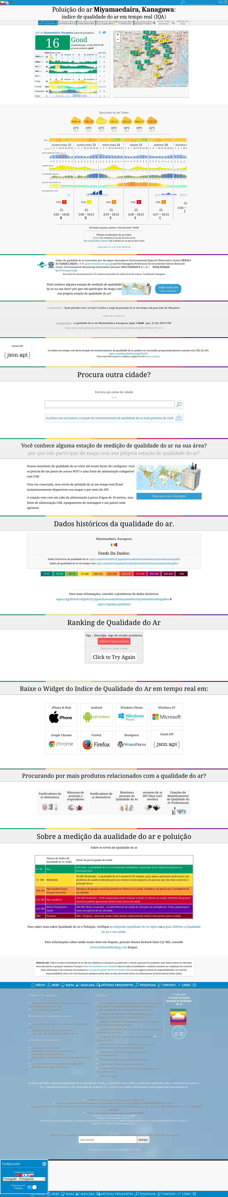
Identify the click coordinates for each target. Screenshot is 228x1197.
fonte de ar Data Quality (45, 1171)
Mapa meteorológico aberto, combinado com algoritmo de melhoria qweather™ (129, 1154)
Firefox (96, 778)
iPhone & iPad (61, 750)
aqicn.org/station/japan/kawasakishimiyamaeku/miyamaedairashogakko (137, 554)
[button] (157, 68)
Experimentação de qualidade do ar (52, 1154)
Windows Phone (131, 750)
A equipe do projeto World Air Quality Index (110, 1094)
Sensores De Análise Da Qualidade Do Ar (55, 1157)
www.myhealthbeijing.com (109, 1071)
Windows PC (166, 750)
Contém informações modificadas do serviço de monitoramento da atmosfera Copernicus (124, 1169)
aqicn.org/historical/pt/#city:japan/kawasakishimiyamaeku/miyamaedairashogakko (112, 590)
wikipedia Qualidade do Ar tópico (135, 1051)
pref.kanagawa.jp (66, 261)
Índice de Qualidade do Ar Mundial (100, 1090)
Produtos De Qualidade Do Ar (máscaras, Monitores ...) (59, 1182)
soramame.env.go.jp (100, 254)
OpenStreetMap (170, 77)
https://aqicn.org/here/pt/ (114, 307)
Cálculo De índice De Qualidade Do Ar (53, 1174)
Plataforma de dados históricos (49, 1190)
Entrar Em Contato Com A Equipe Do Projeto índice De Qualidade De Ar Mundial (59, 1128)
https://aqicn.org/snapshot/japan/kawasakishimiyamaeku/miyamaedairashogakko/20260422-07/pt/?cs (114, 319)
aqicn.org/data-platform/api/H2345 (128, 344)
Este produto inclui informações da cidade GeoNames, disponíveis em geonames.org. (128, 1147)
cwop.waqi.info (105, 1163)
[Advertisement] (114, 625)
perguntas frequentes (44, 1164)
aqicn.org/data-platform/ (114, 595)
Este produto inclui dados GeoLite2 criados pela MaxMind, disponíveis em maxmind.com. (124, 1139)
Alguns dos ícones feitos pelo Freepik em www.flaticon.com (121, 1177)
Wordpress (131, 778)
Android (96, 750)
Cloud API (166, 777)
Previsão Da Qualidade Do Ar (48, 1177)
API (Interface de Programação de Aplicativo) (57, 1187)
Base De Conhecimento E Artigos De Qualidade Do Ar (58, 1149)
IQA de (54, 23)
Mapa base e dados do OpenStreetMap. (121, 1187)
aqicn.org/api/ (152, 347)
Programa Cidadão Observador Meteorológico (125, 1160)
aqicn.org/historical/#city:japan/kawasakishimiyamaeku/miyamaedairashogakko (135, 550)
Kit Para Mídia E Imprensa (47, 1133)
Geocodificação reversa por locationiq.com (124, 1183)
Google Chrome (61, 778)
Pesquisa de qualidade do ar (49, 1140)
